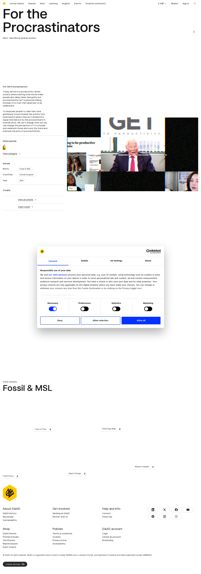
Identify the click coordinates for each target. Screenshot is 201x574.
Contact (106, 513)
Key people (8, 517)
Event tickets (9, 547)
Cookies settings (15, 564)
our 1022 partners (58, 275)
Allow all (141, 320)
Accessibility (59, 544)
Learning (53, 3)
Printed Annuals (11, 537)
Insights (66, 3)
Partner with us (60, 517)
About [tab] (148, 261)
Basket (174, 3)
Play (72, 188)
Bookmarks (108, 540)
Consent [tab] (53, 261)
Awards (32, 3)
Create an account (111, 537)
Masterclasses (10, 544)
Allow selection (100, 320)
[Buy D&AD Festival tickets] (17, 3)
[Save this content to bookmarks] (194, 32)
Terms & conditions (62, 533)
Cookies (57, 537)
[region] (132, 154)
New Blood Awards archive (23, 38)
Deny (59, 320)
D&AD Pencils (9, 533)
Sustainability (10, 520)
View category (12, 153)
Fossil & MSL (25, 169)
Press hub (107, 517)
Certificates (9, 540)
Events (77, 3)
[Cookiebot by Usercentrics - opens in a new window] (148, 251)
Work (42, 3)
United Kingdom (27, 175)
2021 (22, 181)
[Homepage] (4, 3)
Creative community (95, 3)
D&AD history (9, 513)
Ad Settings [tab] (116, 261)
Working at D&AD (61, 513)
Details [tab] (84, 261)
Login (105, 533)
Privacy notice (60, 540)
